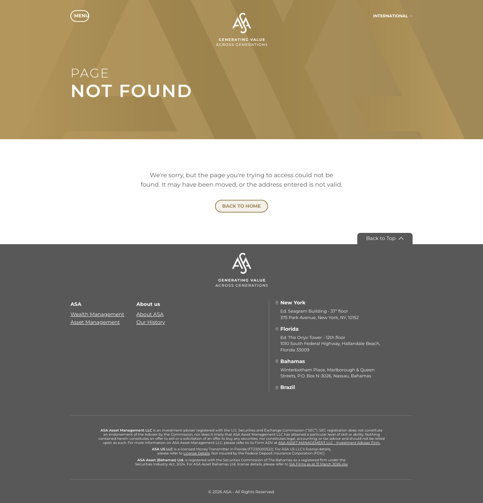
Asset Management (95, 321)
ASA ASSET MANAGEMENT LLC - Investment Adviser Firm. (329, 441)
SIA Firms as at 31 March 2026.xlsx (318, 462)
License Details (196, 452)
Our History (150, 321)
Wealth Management (97, 313)
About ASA (149, 313)
